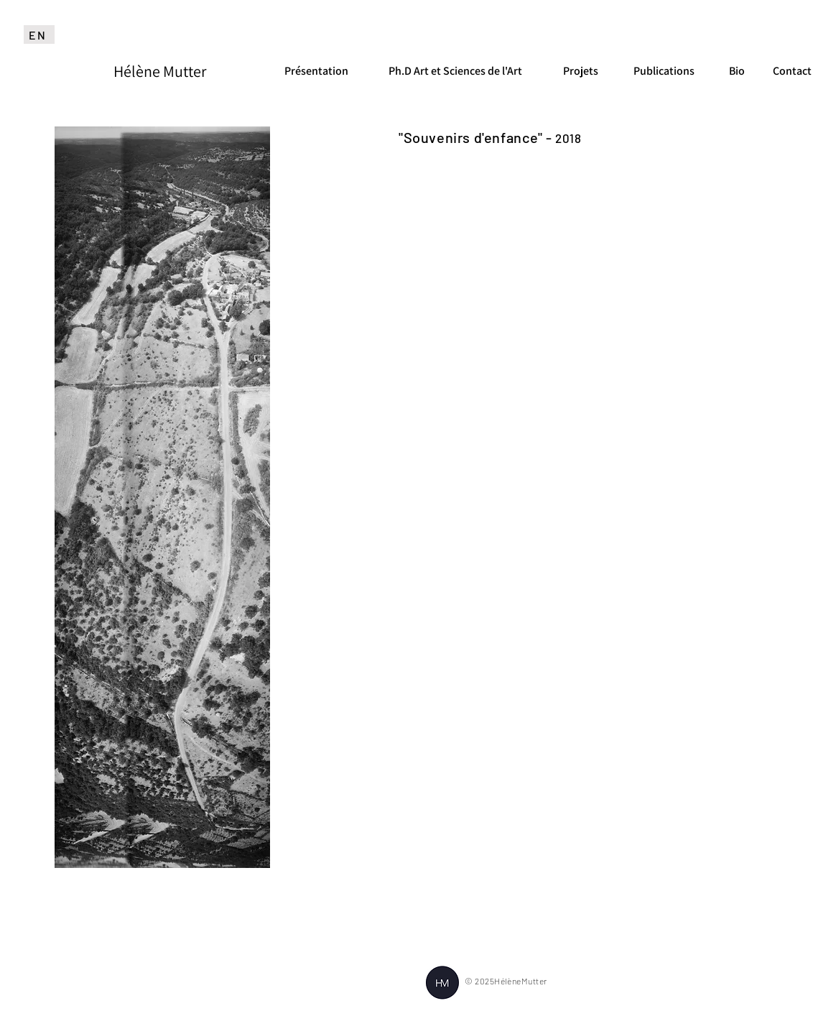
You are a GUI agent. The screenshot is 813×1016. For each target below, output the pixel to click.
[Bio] (736, 71)
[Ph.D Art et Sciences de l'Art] (456, 71)
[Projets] (581, 71)
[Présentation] (316, 71)
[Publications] (665, 71)
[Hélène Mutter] (160, 71)
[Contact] (792, 71)
